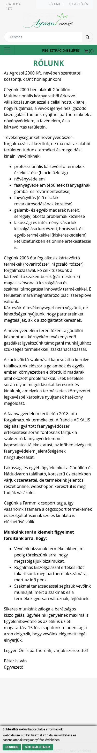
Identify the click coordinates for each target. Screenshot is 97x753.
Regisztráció (53, 50)
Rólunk (54, 4)
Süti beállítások (37, 747)
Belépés (73, 50)
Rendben (11, 747)
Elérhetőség (78, 4)
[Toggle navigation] (7, 50)
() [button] (89, 51)
